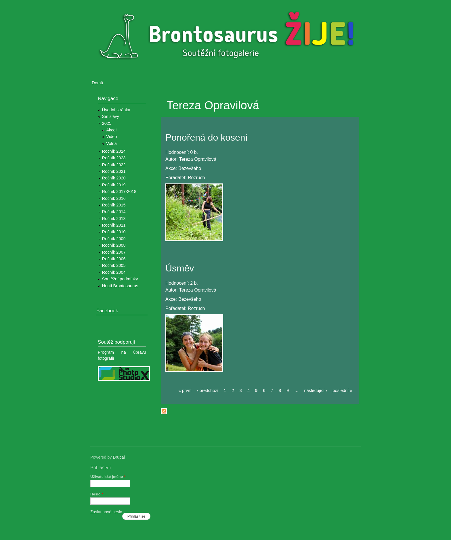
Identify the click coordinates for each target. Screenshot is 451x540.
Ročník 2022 (114, 164)
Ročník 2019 (114, 185)
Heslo (96, 494)
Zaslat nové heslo (106, 512)
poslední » (342, 390)
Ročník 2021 (114, 171)
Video (111, 136)
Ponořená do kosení (206, 137)
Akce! (111, 130)
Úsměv (179, 268)
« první (184, 390)
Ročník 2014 (114, 211)
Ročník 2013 (114, 218)
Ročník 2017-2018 (119, 191)
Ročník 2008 (114, 245)
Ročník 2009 (114, 238)
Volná (111, 143)
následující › (315, 390)
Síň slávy (110, 116)
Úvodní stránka (116, 110)
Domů (97, 83)
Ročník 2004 (114, 272)
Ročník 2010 (114, 231)
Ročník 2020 (114, 178)
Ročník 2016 (114, 198)
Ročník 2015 (114, 205)
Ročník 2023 (114, 158)
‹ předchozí (207, 390)
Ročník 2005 (114, 265)
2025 (107, 123)
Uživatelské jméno (108, 476)
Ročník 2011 (114, 225)
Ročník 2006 (114, 258)
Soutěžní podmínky (120, 279)
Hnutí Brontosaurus (120, 286)
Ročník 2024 (114, 151)
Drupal (119, 457)
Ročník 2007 (114, 252)
